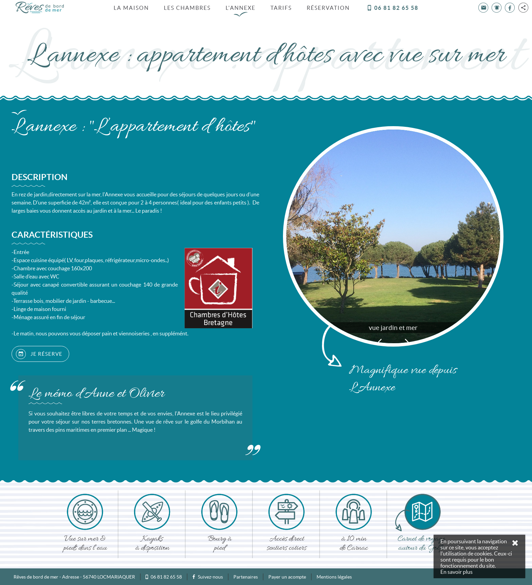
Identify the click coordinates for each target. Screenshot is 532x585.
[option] (393, 236)
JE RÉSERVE (39, 354)
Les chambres (187, 8)
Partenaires (245, 576)
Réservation (328, 8)
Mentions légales (334, 576)
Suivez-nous (207, 576)
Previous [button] (379, 341)
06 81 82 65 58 (392, 8)
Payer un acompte (287, 576)
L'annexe (240, 8)
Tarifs (281, 8)
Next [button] (407, 341)
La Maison (131, 8)
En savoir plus (456, 572)
